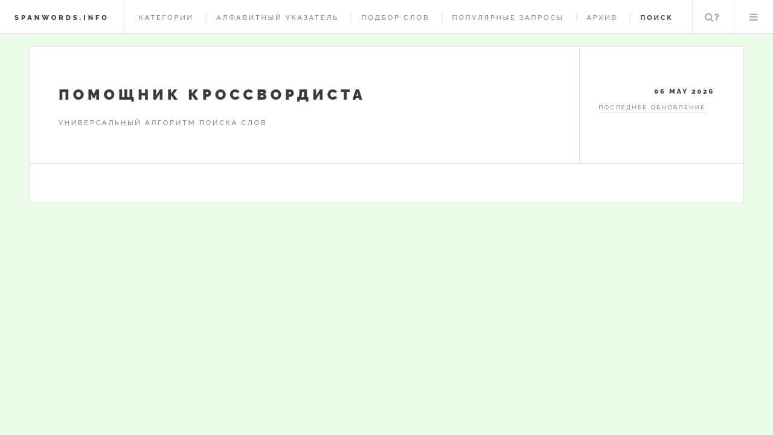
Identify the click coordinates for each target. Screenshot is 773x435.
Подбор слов (395, 17)
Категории (166, 17)
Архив (601, 17)
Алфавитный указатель (277, 17)
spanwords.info (61, 17)
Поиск (712, 17)
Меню (753, 17)
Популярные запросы (508, 17)
